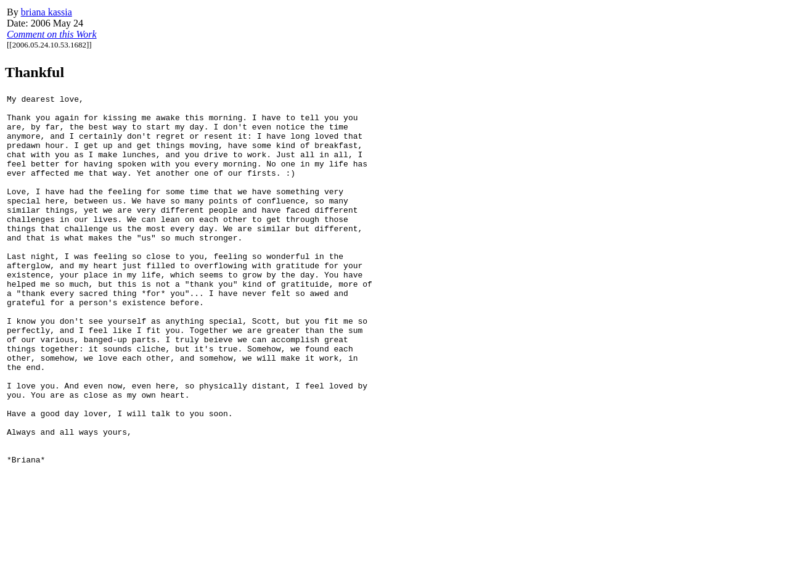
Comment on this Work (52, 34)
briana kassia (46, 12)
